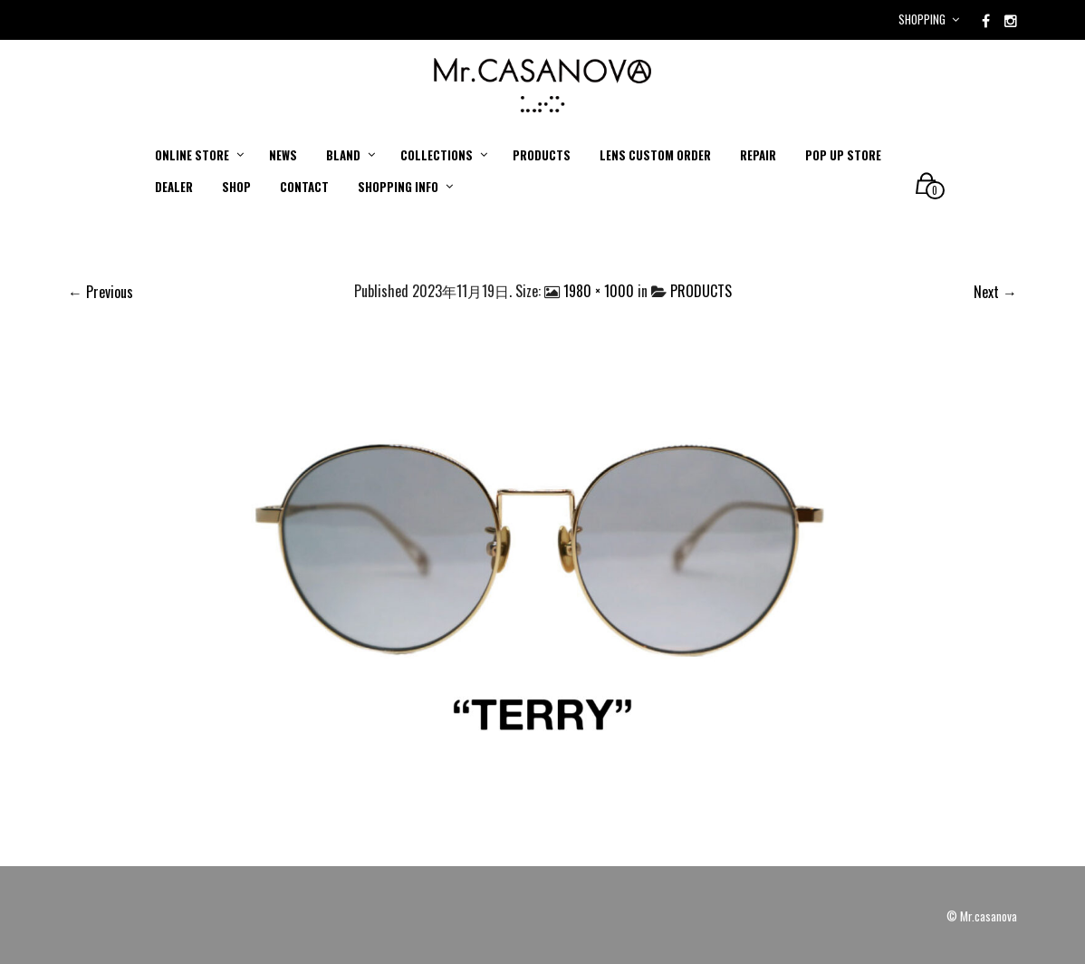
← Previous (100, 292)
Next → (995, 292)
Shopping (922, 19)
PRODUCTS (701, 291)
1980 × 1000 (598, 291)
